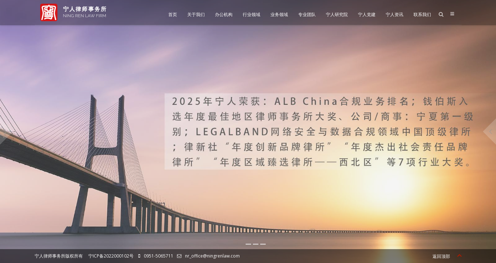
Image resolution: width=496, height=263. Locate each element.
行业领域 (251, 14)
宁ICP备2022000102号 (111, 256)
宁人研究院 (337, 14)
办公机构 (223, 14)
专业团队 (307, 14)
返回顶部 (446, 256)
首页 (172, 14)
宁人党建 (367, 14)
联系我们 (422, 14)
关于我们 (196, 14)
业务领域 (279, 14)
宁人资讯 (394, 14)
